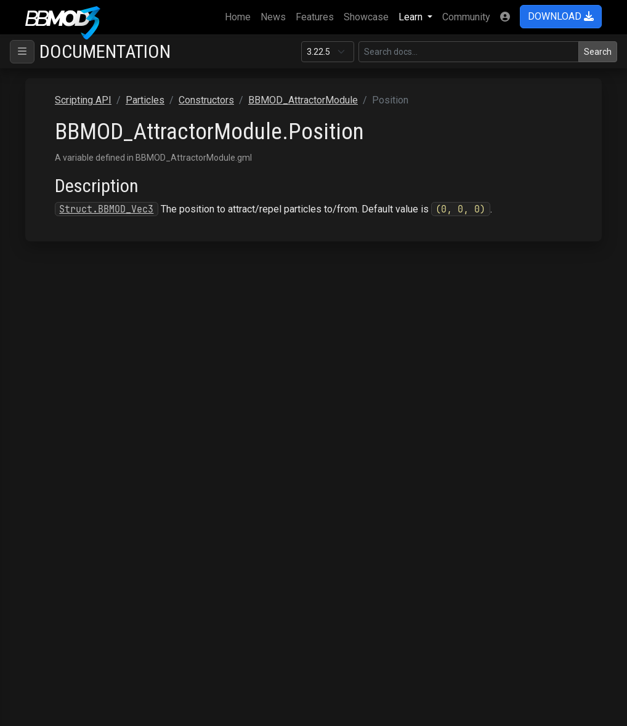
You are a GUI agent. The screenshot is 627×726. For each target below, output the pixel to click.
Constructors (206, 100)
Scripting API (83, 100)
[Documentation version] (327, 51)
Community (466, 17)
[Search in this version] (468, 51)
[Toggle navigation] (22, 51)
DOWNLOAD (561, 16)
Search (598, 52)
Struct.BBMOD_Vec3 (106, 209)
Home (240, 16)
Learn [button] (411, 17)
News (273, 17)
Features (315, 17)
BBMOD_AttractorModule (303, 100)
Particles (145, 100)
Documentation (105, 51)
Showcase (366, 17)
